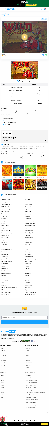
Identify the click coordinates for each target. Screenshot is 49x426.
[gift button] (45, 9)
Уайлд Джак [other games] (4, 213)
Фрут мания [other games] (28, 209)
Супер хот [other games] (27, 216)
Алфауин (3, 395)
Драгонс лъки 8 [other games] (5, 256)
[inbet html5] (24, 3)
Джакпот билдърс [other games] (5, 259)
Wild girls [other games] (3, 278)
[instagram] (26, 420)
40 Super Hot (3, 358)
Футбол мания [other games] (28, 204)
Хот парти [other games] (27, 199)
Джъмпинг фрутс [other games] (29, 256)
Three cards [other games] (4, 282)
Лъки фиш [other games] (4, 244)
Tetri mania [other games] (27, 282)
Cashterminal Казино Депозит (32, 405)
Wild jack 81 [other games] (4, 275)
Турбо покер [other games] (28, 213)
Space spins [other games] (4, 285)
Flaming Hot (3, 360)
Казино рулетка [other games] (29, 251)
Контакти (26, 415)
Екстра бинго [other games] (28, 254)
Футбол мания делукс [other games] (6, 204)
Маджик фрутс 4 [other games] (29, 232)
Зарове (27, 367)
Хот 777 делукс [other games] (5, 202)
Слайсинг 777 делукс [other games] (30, 221)
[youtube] (34, 420)
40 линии (3, 353)
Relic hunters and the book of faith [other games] (9, 287)
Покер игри (28, 365)
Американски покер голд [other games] (31, 270)
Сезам (2, 392)
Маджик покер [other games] (28, 242)
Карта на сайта (4, 417)
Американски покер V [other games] (6, 273)
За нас (2, 413)
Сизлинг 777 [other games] (4, 223)
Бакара (27, 355)
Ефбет (2, 380)
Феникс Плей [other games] (28, 211)
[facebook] (14, 420)
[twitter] (18, 420)
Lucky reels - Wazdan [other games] (30, 294)
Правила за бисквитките (29, 412)
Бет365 (2, 385)
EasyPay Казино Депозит (31, 385)
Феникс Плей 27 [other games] (5, 211)
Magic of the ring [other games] (5, 294)
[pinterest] (22, 420)
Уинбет (2, 383)
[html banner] (24, 424)
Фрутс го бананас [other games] (5, 206)
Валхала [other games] (27, 266)
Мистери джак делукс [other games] (30, 223)
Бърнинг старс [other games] (5, 268)
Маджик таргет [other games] (5, 237)
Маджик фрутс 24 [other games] (5, 235)
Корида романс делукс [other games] (7, 249)
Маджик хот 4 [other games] (4, 228)
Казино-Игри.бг (4, 13)
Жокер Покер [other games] (4, 254)
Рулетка (27, 350)
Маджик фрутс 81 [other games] (29, 230)
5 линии (2, 348)
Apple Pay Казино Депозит (31, 380)
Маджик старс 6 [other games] (29, 237)
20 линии (3, 350)
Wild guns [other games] (27, 275)
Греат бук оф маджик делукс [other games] (32, 259)
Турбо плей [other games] (4, 216)
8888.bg (2, 390)
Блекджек (28, 353)
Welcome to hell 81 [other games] (29, 278)
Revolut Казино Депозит (31, 397)
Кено (27, 370)
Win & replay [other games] (28, 273)
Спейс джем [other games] (28, 218)
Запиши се (24, 322)
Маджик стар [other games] (4, 242)
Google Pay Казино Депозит (32, 399)
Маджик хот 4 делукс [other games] (30, 225)
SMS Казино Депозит (30, 407)
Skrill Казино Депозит (30, 390)
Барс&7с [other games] (3, 270)
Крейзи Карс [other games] (28, 247)
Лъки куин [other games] (27, 244)
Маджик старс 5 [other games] (5, 240)
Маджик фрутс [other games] (28, 235)
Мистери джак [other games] (4, 225)
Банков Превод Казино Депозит (33, 395)
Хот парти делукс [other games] (5, 199)
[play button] (24, 37)
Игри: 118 (24, 140)
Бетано (2, 375)
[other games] (7, 170)
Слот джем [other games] (4, 221)
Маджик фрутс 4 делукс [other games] (7, 232)
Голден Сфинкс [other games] (28, 261)
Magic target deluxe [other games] (6, 292)
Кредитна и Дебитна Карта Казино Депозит (36, 392)
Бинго (27, 358)
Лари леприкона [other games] (5, 247)
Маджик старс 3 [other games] (29, 240)
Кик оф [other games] (26, 249)
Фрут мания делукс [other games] (6, 209)
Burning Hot (3, 363)
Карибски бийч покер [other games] (6, 251)
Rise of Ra (3, 365)
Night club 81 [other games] (28, 287)
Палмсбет (3, 378)
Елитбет (3, 387)
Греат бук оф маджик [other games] (6, 261)
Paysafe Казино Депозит (31, 387)
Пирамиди (28, 360)
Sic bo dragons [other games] (28, 285)
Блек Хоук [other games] (27, 268)
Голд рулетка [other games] (4, 263)
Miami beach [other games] (4, 289)
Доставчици (28, 375)
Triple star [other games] (27, 280)
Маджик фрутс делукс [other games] (6, 230)
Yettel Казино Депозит (31, 402)
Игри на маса (29, 363)
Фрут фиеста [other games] (28, 206)
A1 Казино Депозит (30, 378)
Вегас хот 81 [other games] (28, 263)
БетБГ (2, 397)
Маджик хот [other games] (28, 228)
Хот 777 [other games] (27, 202)
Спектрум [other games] (3, 218)
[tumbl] (30, 420)
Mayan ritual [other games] (28, 289)
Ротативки (10, 13)
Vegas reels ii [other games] (4, 280)
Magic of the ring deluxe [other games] (30, 292)
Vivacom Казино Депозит (31, 383)
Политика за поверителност (7, 415)
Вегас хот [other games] (3, 266)
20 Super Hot (3, 355)
